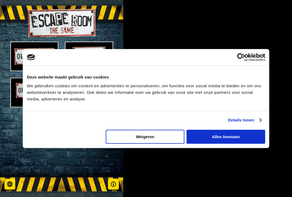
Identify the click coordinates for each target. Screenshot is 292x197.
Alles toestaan (226, 136)
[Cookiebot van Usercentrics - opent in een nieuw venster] (241, 57)
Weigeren (145, 136)
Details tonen (241, 120)
